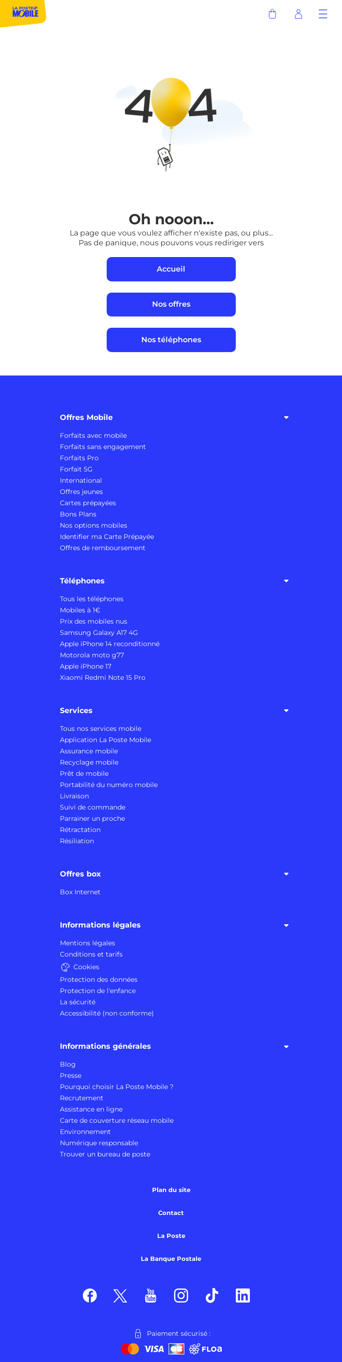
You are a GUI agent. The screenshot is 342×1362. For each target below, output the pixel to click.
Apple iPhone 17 (85, 666)
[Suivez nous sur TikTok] (212, 1294)
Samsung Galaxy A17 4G (99, 632)
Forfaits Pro (79, 458)
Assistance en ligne (91, 1109)
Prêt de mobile (84, 773)
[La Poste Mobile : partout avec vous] (23, 14)
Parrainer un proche (92, 818)
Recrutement (81, 1098)
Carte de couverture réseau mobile (117, 1120)
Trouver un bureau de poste (105, 1154)
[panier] (272, 14)
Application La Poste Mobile (105, 740)
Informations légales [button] (176, 925)
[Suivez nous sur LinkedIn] (243, 1294)
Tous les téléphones (92, 599)
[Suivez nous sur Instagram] (181, 1294)
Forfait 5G (76, 469)
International (81, 480)
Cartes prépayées (88, 503)
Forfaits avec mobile (93, 435)
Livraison (74, 796)
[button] (323, 14)
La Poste (171, 1235)
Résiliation (77, 841)
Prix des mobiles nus (93, 621)
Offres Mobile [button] (176, 417)
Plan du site (171, 1189)
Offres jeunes (81, 491)
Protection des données (99, 979)
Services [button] (176, 710)
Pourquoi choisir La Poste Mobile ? (117, 1086)
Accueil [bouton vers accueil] (171, 269)
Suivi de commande (92, 807)
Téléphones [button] (176, 580)
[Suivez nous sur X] (120, 1294)
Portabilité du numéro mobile (109, 784)
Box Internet (80, 892)
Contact (171, 1212)
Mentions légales (87, 943)
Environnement (85, 1131)
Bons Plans (78, 514)
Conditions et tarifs (91, 954)
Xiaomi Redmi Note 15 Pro (103, 677)
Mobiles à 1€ (80, 610)
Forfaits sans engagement (103, 446)
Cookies (79, 967)
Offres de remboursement (103, 548)
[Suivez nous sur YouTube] (150, 1294)
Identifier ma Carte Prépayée (107, 536)
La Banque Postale (171, 1258)
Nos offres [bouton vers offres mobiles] (171, 304)
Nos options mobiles (93, 525)
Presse (70, 1075)
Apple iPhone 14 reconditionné (110, 644)
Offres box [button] (176, 873)
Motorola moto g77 (92, 655)
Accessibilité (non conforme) (107, 1013)
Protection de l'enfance (98, 991)
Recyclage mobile (89, 762)
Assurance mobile (89, 751)
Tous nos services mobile (100, 728)
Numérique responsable (99, 1143)
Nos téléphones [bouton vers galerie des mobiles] (171, 339)
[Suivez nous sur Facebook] (89, 1294)
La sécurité (77, 1002)
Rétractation (80, 829)
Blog (68, 1064)
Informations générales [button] (176, 1046)
